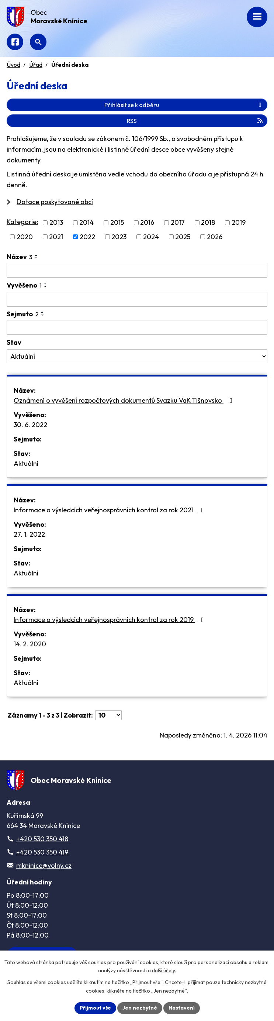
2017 (178, 223)
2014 (86, 223)
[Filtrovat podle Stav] (137, 356)
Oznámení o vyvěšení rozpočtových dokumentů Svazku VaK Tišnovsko (124, 400)
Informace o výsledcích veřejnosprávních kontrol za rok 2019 (110, 619)
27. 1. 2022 (29, 534)
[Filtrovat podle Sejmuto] (137, 327)
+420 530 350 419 (42, 852)
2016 (147, 223)
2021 (56, 237)
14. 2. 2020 (30, 644)
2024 (151, 237)
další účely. (164, 970)
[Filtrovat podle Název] (137, 270)
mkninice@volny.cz (44, 865)
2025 (182, 237)
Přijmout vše (95, 1007)
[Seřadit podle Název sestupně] (36, 258)
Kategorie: (22, 221)
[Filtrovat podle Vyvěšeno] (137, 299)
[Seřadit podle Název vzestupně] (36, 255)
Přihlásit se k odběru (184, 105)
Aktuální (26, 463)
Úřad (35, 64)
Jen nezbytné (139, 1007)
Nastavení (182, 1007)
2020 (25, 237)
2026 (214, 237)
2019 (239, 223)
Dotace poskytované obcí (55, 201)
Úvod (13, 64)
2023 (118, 237)
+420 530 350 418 (42, 839)
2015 (117, 223)
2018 (208, 223)
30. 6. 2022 (30, 424)
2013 (56, 223)
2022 (87, 237)
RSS (195, 120)
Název (19, 256)
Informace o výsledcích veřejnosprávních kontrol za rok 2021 (110, 510)
